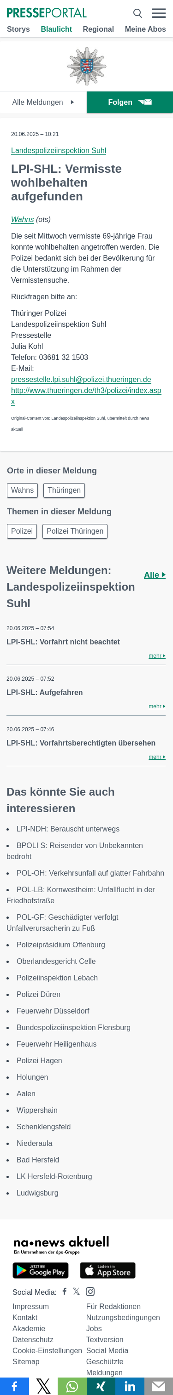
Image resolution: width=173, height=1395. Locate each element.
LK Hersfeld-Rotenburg (54, 1176)
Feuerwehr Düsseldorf (53, 1011)
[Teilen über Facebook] (14, 1386)
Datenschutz (33, 1340)
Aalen (26, 1094)
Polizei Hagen (39, 1061)
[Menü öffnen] (159, 13)
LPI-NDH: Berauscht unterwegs (68, 829)
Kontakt (24, 1317)
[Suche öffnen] (138, 13)
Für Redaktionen (113, 1306)
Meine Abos (145, 29)
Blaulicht (56, 29)
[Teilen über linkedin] (129, 1386)
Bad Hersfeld (38, 1160)
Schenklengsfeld (44, 1127)
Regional (98, 29)
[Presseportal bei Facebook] (62, 1292)
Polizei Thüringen (75, 531)
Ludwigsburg (38, 1193)
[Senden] (158, 1386)
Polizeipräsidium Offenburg (61, 945)
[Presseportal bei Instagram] (87, 1291)
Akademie (28, 1328)
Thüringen (64, 490)
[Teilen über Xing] (101, 1386)
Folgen (129, 102)
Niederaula (34, 1143)
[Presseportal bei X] (73, 1292)
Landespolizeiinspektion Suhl (58, 150)
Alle (155, 575)
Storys (18, 29)
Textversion (105, 1340)
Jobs (94, 1328)
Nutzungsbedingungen (123, 1317)
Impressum (30, 1306)
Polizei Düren (38, 994)
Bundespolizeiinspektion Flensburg (74, 1027)
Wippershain (37, 1110)
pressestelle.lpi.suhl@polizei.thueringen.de (81, 379)
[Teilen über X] (43, 1386)
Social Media (107, 1351)
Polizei (22, 531)
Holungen (32, 1077)
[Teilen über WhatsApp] (72, 1386)
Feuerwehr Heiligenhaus (56, 1044)
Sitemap (26, 1362)
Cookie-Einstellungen (47, 1351)
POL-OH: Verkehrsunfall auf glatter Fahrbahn (90, 873)
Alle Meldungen (43, 102)
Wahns (22, 219)
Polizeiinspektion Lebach (57, 978)
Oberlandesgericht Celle (56, 961)
